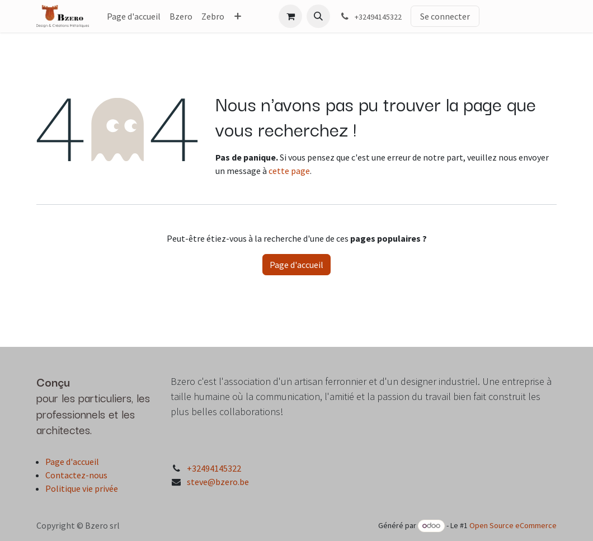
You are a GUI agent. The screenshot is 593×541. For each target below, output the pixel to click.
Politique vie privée (81, 488)
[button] (318, 16)
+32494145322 (214, 468)
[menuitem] (133, 16)
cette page (289, 170)
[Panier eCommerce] (290, 16)
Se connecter (445, 16)
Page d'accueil (296, 264)
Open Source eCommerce (513, 525)
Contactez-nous (76, 475)
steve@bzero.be (218, 481)
